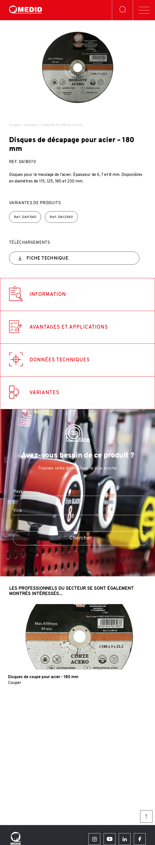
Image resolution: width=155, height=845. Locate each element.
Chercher (81, 538)
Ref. (25, 217)
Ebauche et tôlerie (56, 125)
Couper (15, 125)
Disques (31, 125)
